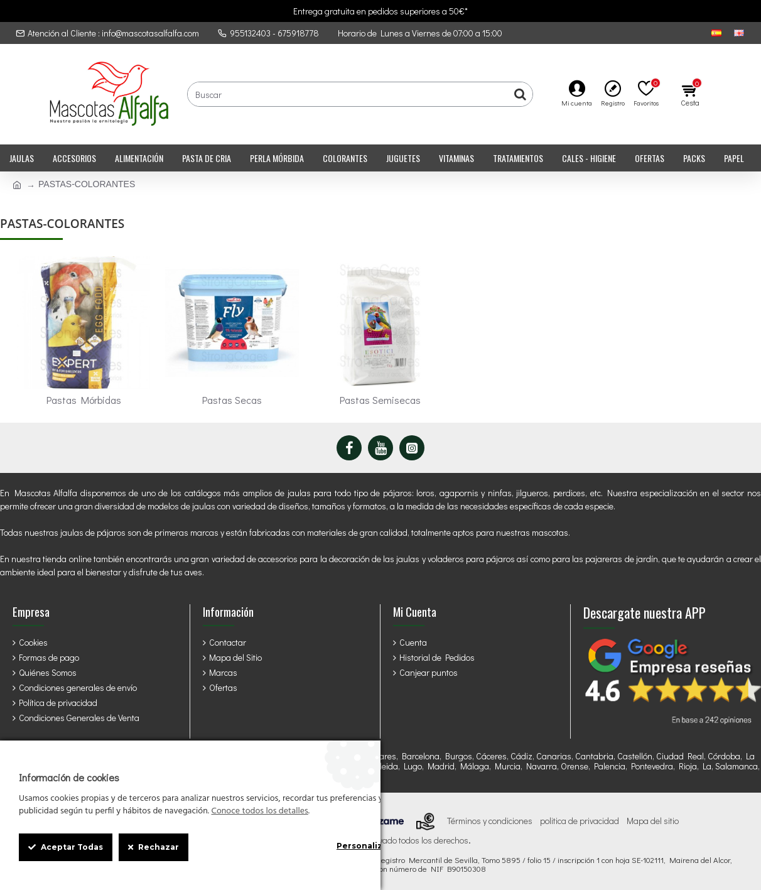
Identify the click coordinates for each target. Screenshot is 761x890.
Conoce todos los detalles (259, 811)
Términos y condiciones (489, 821)
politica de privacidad (579, 821)
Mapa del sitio (653, 821)
